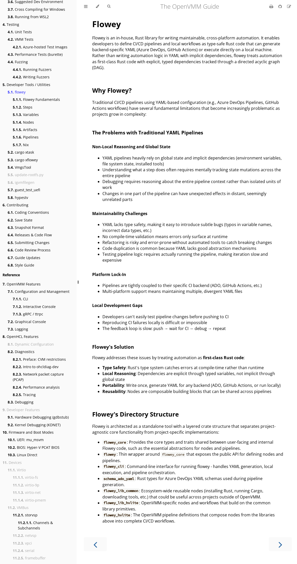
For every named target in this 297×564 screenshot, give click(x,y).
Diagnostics (21, 351)
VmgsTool (19, 167)
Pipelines (26, 137)
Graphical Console (27, 321)
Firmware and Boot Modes (28, 432)
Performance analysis (36, 387)
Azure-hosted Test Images (40, 47)
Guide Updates (24, 257)
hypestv (18, 197)
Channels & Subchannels (35, 525)
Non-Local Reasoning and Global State (131, 147)
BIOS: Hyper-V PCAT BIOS (34, 447)
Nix (21, 144)
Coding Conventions (28, 212)
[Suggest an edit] (289, 6)
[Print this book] (271, 6)
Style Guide (21, 265)
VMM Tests (20, 39)
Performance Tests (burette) (35, 54)
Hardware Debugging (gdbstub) (38, 417)
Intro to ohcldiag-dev (35, 366)
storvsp (25, 515)
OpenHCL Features (21, 336)
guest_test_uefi (24, 189)
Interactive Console (34, 306)
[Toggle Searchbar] (108, 6)
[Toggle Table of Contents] (86, 6)
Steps (22, 107)
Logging (18, 329)
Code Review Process (29, 250)
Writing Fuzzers (31, 77)
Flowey (106, 23)
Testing (11, 24)
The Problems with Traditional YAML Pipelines (147, 132)
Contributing (15, 205)
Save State (20, 220)
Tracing (24, 394)
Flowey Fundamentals (36, 99)
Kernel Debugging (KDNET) (34, 424)
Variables (26, 114)
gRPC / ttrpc (28, 314)
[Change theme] (97, 6)
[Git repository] (280, 6)
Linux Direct (22, 454)
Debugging (20, 402)
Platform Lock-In (109, 274)
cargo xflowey (23, 159)
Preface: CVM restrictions (39, 359)
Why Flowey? (112, 90)
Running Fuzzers (32, 69)
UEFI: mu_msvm (26, 439)
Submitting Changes (29, 242)
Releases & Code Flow (30, 234)
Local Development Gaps (117, 305)
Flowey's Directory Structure (135, 414)
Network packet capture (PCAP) (38, 377)
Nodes (23, 122)
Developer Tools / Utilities (26, 84)
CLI (20, 298)
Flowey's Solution (113, 347)
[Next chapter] (280, 544)
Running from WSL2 (28, 16)
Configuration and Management (38, 291)
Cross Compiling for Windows (36, 9)
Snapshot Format (26, 227)
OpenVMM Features (22, 284)
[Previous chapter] (95, 544)
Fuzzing (18, 61)
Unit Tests (20, 31)
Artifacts (25, 129)
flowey (17, 92)
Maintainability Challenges (119, 213)
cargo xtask (21, 152)
